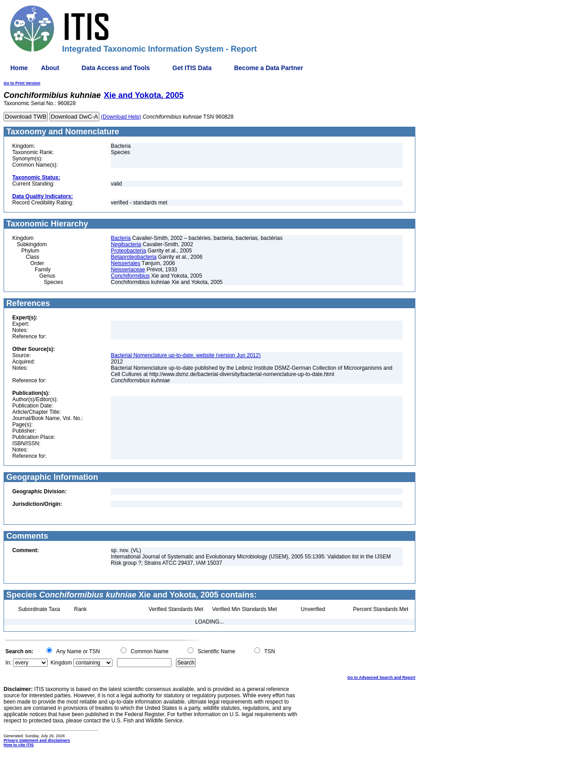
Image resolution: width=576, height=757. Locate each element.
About (50, 67)
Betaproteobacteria (133, 257)
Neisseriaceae (128, 269)
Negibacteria (126, 244)
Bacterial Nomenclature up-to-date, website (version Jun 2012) (186, 355)
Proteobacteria (128, 251)
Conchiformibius (130, 276)
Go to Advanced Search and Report (381, 677)
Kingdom (61, 663)
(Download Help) (121, 117)
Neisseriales (125, 263)
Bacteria (120, 238)
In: (8, 663)
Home (19, 67)
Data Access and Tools (115, 67)
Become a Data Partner (268, 67)
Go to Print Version (22, 83)
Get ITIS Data (192, 67)
